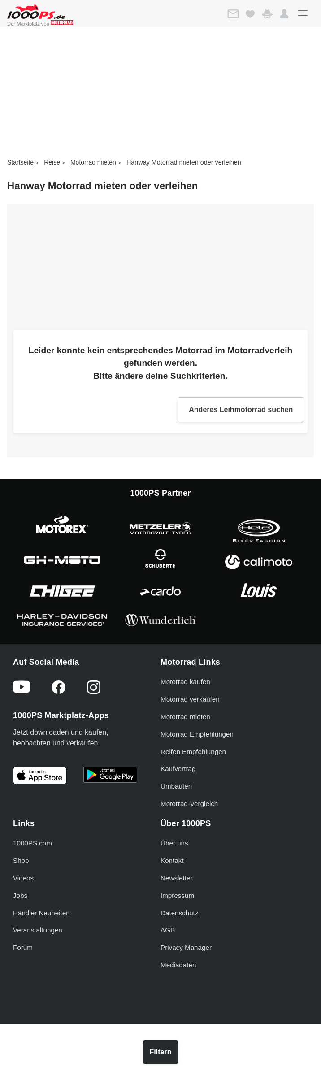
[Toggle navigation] (302, 13)
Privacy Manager (186, 947)
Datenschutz (179, 913)
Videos (23, 878)
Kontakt (172, 860)
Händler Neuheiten (41, 913)
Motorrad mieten (93, 162)
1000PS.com (32, 843)
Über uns (174, 843)
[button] (284, 14)
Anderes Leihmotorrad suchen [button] (241, 409)
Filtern (161, 1052)
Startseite (20, 162)
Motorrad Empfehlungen (197, 734)
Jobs (20, 895)
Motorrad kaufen (185, 681)
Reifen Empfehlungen (193, 751)
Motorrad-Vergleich (189, 803)
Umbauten (176, 786)
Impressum (177, 895)
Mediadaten (178, 965)
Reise (52, 162)
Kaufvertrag (178, 768)
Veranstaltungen (37, 930)
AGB (167, 930)
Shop (21, 860)
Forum (23, 947)
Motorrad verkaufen (190, 699)
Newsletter (176, 878)
